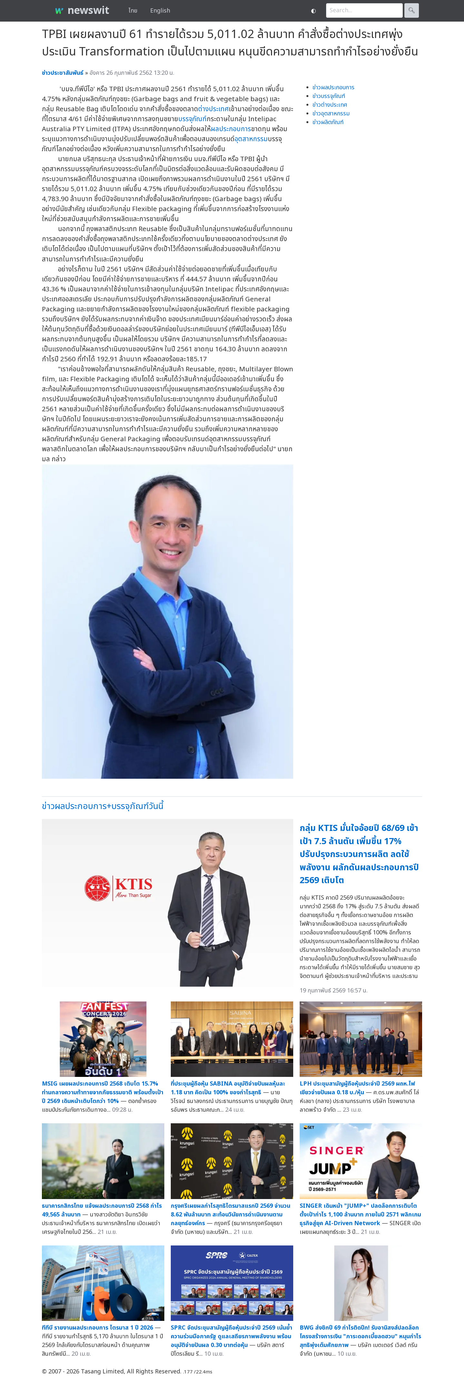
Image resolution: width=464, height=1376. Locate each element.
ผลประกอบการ (231, 129)
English (160, 10)
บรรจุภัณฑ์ (192, 119)
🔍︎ (411, 10)
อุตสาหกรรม (251, 139)
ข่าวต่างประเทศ (330, 105)
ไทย (133, 10)
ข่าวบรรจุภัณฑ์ (329, 96)
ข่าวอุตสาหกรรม (331, 113)
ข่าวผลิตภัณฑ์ (328, 122)
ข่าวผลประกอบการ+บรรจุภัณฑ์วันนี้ (102, 806)
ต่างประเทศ (213, 109)
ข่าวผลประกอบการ (333, 87)
